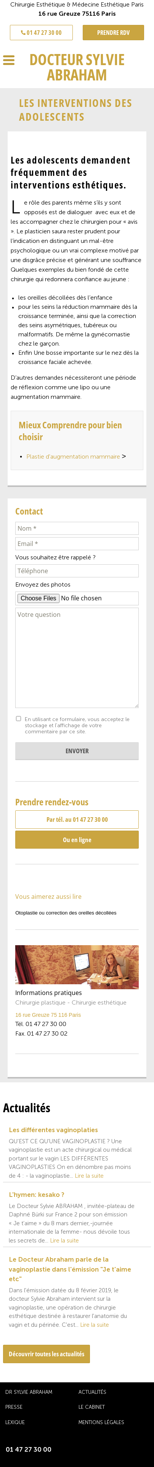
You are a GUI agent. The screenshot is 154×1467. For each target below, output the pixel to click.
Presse (13, 1407)
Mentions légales (101, 1422)
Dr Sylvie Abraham (28, 1392)
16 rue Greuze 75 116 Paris (48, 1015)
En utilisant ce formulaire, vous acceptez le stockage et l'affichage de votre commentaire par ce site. (77, 725)
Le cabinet (92, 1407)
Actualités (92, 1392)
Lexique (15, 1422)
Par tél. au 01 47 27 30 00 (77, 819)
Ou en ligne (77, 839)
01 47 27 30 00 (41, 32)
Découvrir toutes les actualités (46, 1353)
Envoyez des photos (43, 584)
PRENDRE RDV (113, 32)
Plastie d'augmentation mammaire (76, 457)
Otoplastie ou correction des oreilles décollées (65, 913)
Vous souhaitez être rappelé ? (55, 557)
